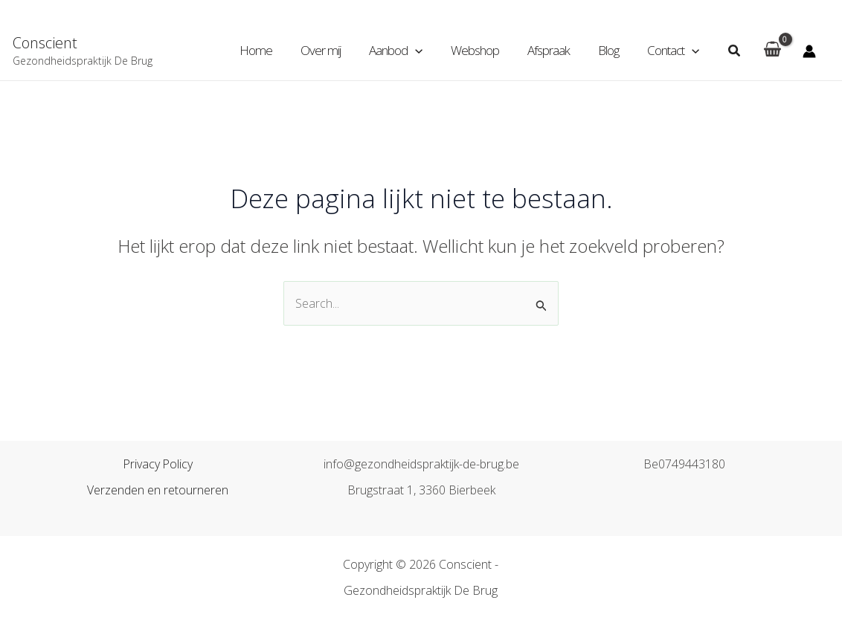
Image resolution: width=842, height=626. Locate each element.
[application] (428, 50)
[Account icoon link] (809, 51)
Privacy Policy (158, 464)
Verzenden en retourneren (157, 491)
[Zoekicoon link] (735, 51)
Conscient (45, 43)
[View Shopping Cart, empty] (772, 51)
